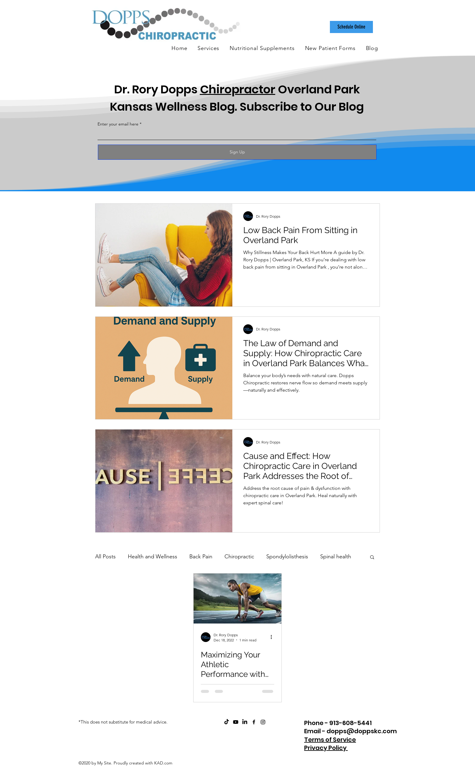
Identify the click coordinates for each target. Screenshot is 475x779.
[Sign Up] (237, 152)
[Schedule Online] (351, 27)
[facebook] (254, 722)
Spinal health (335, 556)
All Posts (105, 556)
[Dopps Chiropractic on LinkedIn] (245, 722)
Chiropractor (237, 89)
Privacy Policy (326, 748)
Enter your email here (118, 124)
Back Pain (200, 556)
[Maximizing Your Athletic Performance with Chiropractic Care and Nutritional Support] (237, 598)
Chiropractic (239, 556)
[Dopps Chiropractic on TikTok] (227, 722)
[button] (372, 557)
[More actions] (273, 637)
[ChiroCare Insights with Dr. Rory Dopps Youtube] (236, 722)
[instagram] (263, 722)
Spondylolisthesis (287, 556)
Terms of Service (330, 739)
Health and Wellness (152, 556)
